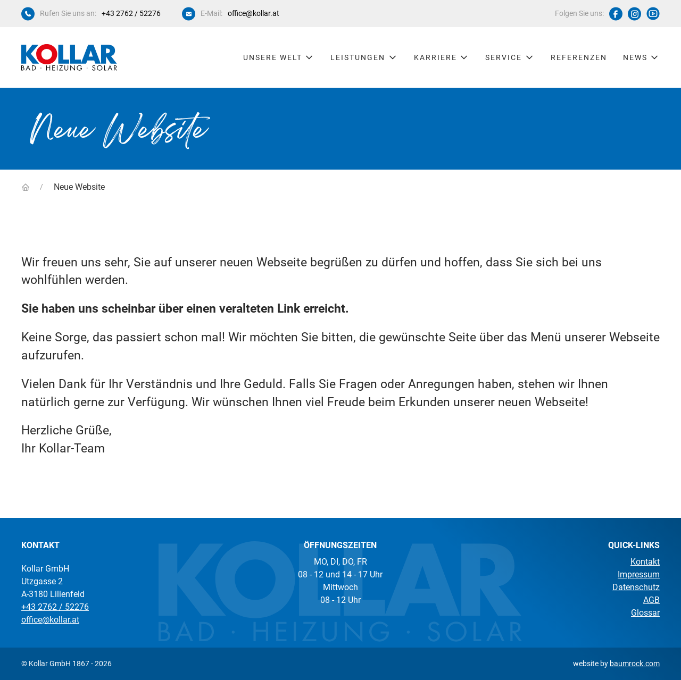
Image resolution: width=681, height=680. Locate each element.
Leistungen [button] (364, 57)
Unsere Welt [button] (279, 57)
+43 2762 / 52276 (131, 13)
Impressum (639, 574)
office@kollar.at (253, 13)
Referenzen (579, 57)
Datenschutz (636, 587)
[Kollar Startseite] (69, 57)
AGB (651, 600)
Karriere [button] (442, 57)
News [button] (641, 57)
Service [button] (510, 57)
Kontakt (645, 562)
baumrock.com (635, 663)
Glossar (645, 613)
